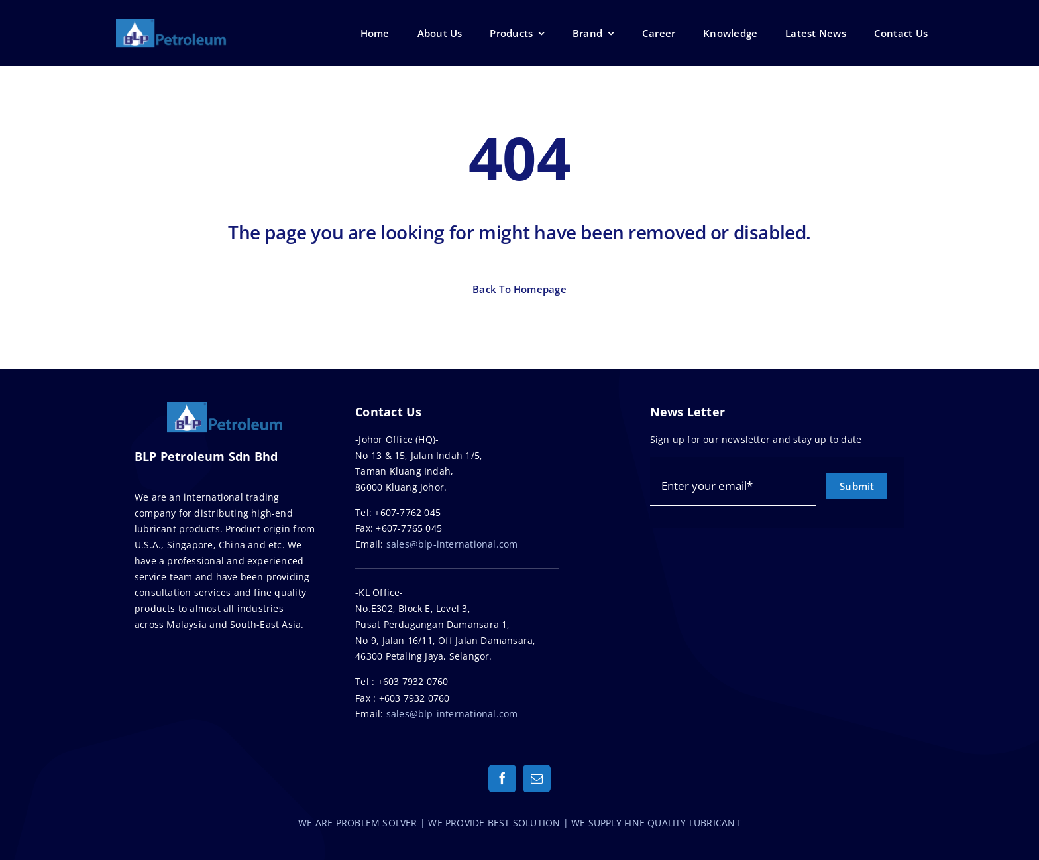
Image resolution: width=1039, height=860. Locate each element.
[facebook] (502, 778)
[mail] (537, 778)
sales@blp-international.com (452, 544)
